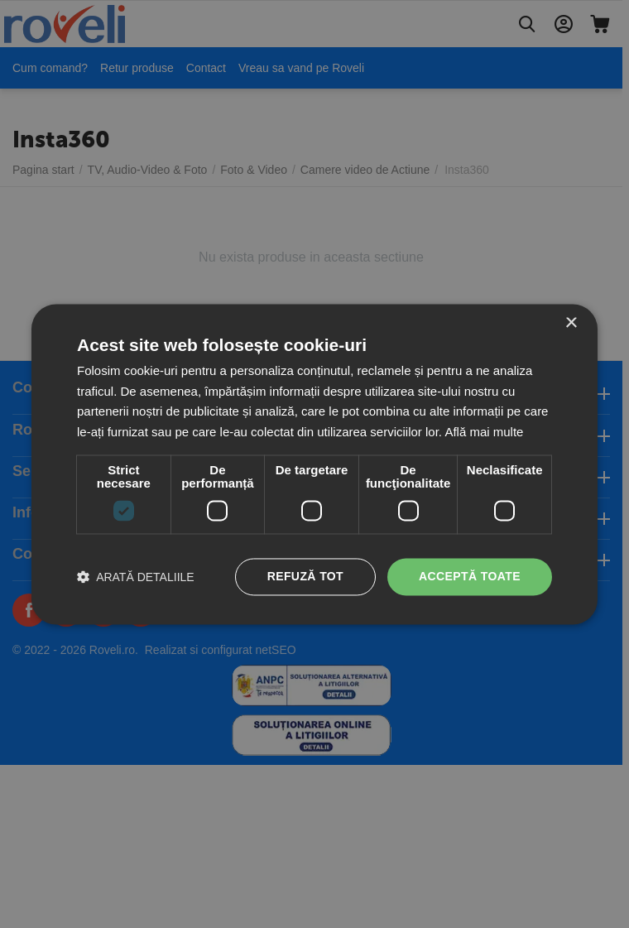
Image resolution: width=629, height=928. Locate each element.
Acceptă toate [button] (470, 576)
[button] (135, 576)
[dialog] (314, 464)
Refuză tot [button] (305, 576)
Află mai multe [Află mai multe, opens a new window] (483, 433)
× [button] (570, 323)
